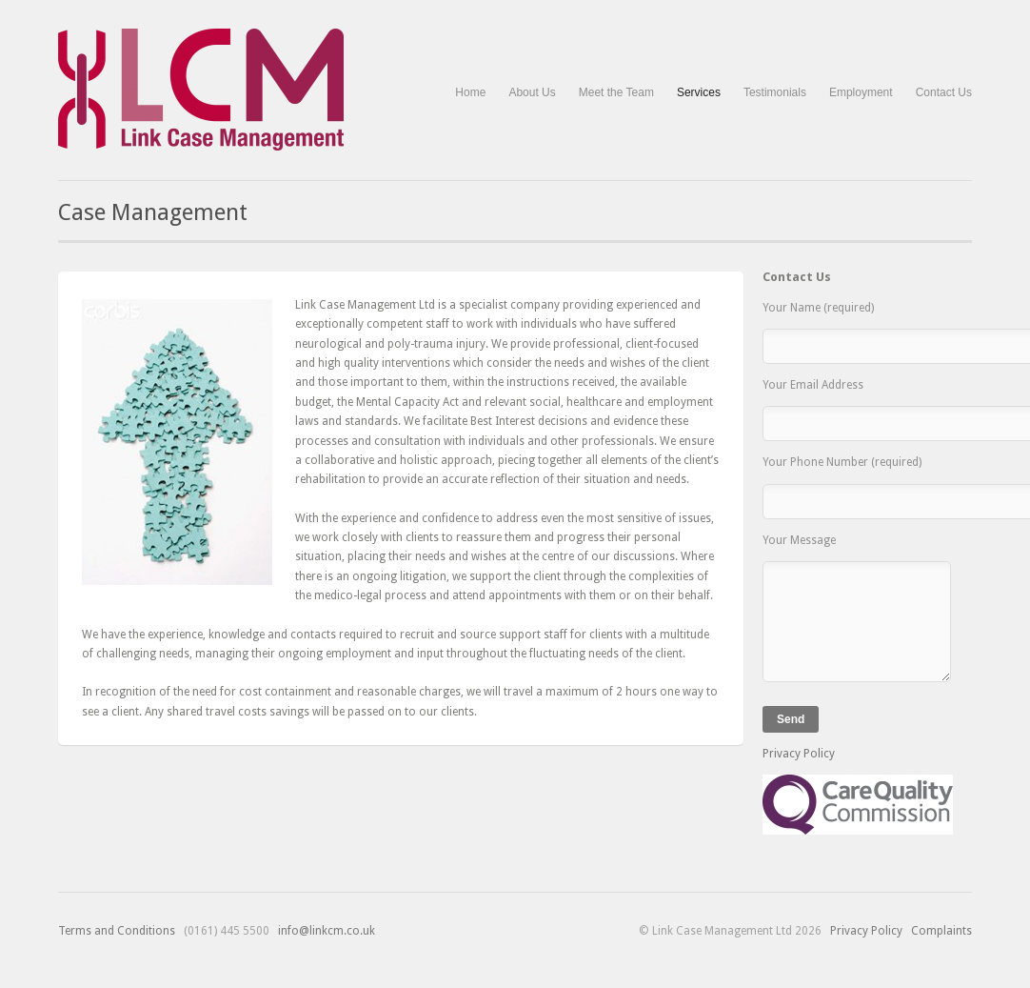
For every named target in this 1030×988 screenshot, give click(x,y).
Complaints (941, 931)
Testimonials (774, 92)
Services (699, 93)
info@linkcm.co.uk (326, 931)
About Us (531, 92)
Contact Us (944, 92)
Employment (861, 92)
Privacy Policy (799, 753)
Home (470, 92)
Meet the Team (616, 92)
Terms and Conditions (116, 931)
